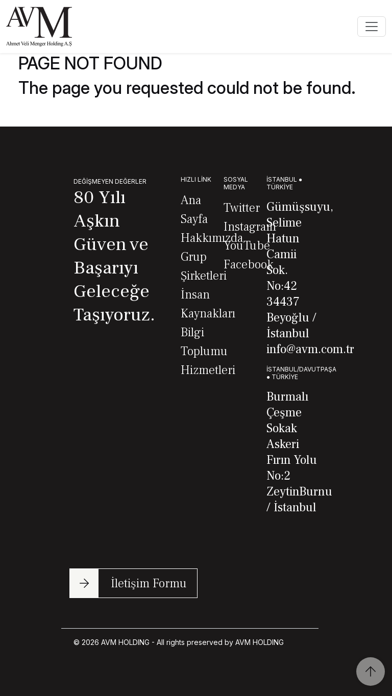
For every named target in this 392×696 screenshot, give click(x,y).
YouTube (247, 246)
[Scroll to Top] (370, 671)
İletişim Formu (149, 583)
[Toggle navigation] (371, 26)
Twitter (242, 208)
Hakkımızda (212, 238)
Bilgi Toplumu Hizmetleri (208, 351)
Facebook (249, 264)
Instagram (250, 227)
